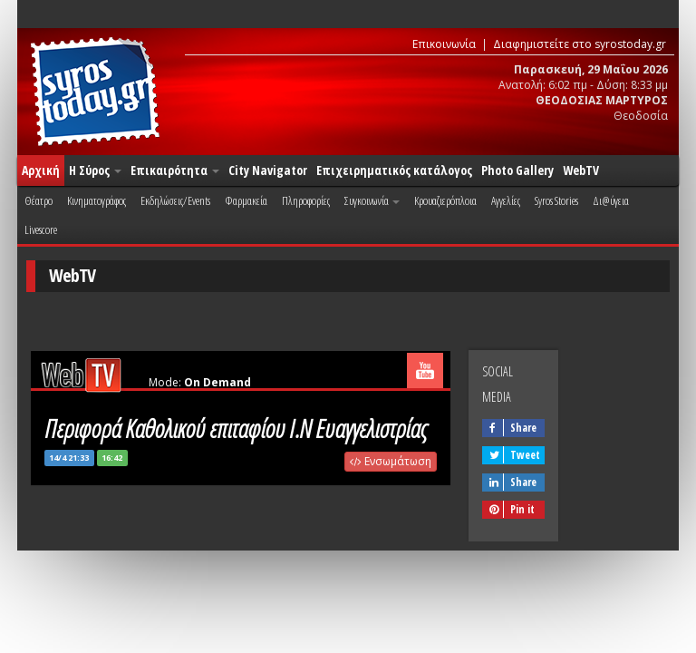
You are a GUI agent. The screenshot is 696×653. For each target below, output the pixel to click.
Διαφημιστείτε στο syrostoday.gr (579, 44)
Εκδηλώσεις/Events (175, 200)
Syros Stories (556, 200)
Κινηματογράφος (96, 200)
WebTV (581, 170)
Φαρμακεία (246, 200)
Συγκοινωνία (372, 200)
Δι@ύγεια (611, 200)
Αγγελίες (505, 200)
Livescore (40, 229)
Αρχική (41, 170)
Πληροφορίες (306, 200)
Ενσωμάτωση (390, 461)
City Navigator (267, 170)
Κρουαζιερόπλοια (445, 200)
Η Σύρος (95, 170)
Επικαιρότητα (174, 170)
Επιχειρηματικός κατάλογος (394, 170)
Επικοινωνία (444, 44)
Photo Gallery (517, 170)
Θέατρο (38, 200)
